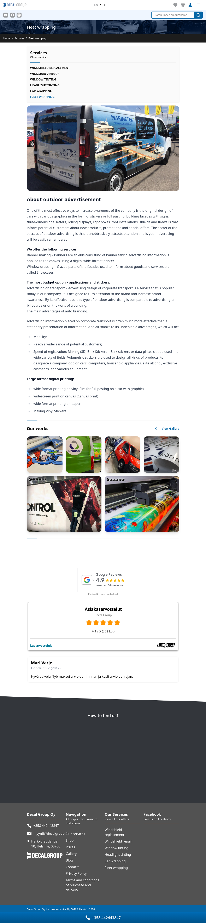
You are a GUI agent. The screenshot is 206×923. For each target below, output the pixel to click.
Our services (75, 834)
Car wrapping (41, 91)
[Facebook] (12, 15)
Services (19, 38)
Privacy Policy (76, 873)
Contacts (73, 867)
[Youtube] (5, 15)
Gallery (71, 853)
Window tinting (43, 79)
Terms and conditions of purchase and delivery (82, 885)
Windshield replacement (50, 68)
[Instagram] (19, 15)
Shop (70, 840)
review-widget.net (109, 594)
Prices (70, 847)
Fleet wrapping (116, 867)
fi (103, 5)
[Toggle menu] (198, 5)
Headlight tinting (45, 85)
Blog (69, 860)
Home (6, 38)
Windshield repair (44, 74)
